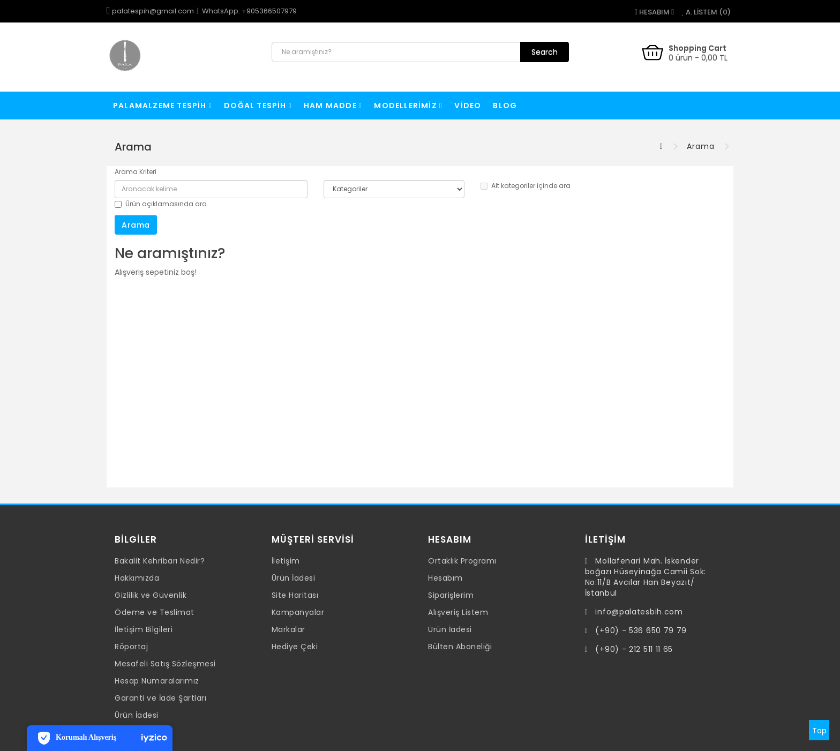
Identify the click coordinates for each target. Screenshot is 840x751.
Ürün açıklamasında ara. (161, 203)
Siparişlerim (451, 595)
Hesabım (445, 578)
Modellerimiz (408, 105)
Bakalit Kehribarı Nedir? (160, 560)
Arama (701, 146)
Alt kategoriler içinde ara (526, 185)
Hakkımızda (137, 578)
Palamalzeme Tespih (162, 105)
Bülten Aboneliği (460, 646)
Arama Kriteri (135, 171)
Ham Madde (333, 105)
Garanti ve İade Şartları (160, 698)
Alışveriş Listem (458, 612)
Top (819, 730)
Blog (505, 105)
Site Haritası (295, 595)
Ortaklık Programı (462, 560)
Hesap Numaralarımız (157, 680)
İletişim (286, 560)
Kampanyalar (298, 612)
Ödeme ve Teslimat (154, 612)
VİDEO (467, 105)
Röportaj (131, 646)
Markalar (288, 629)
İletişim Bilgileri (143, 629)
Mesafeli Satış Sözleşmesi (165, 663)
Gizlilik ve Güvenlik (150, 595)
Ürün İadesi (137, 715)
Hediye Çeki (295, 646)
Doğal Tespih (258, 105)
